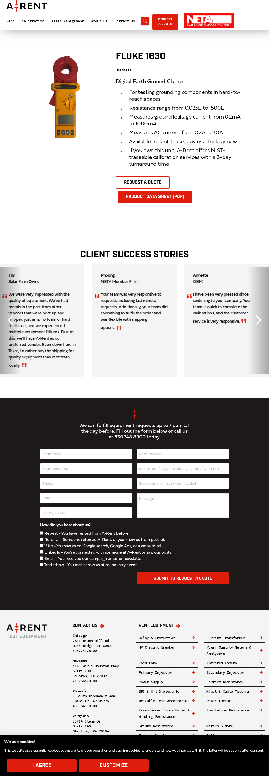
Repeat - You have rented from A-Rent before (84, 534)
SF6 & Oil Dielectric (159, 691)
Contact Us (125, 22)
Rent (10, 22)
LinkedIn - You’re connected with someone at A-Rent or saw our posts (105, 553)
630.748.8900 (130, 437)
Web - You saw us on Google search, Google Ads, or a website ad (100, 546)
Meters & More (219, 726)
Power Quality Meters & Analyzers (228, 650)
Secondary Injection (225, 672)
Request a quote (176, 23)
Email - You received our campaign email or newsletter (91, 559)
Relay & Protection (157, 638)
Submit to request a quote (183, 579)
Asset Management (67, 22)
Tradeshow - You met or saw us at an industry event (88, 565)
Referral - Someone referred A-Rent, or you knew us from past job (102, 540)
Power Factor (218, 701)
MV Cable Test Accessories (164, 701)
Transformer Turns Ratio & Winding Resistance (164, 713)
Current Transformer (225, 638)
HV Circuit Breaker (157, 647)
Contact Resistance (224, 682)
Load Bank (148, 663)
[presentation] (80, 583)
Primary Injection (156, 672)
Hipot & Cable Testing (227, 691)
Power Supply (151, 682)
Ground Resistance (156, 726)
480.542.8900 (85, 706)
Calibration (33, 22)
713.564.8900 (85, 681)
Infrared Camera (221, 663)
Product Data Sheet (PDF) (155, 197)
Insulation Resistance (227, 710)
